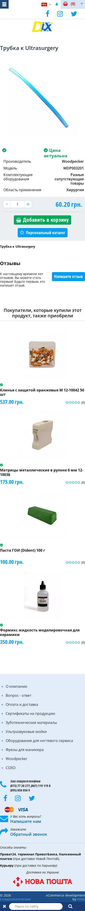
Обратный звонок (28, 834)
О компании (16, 686)
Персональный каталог (45, 232)
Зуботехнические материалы (31, 722)
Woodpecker (16, 758)
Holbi (81, 899)
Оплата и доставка (22, 704)
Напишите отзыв (68, 276)
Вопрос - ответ (18, 695)
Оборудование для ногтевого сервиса (39, 740)
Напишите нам (25, 821)
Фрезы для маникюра (25, 749)
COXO (10, 767)
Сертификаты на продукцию (30, 713)
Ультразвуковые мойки (26, 731)
